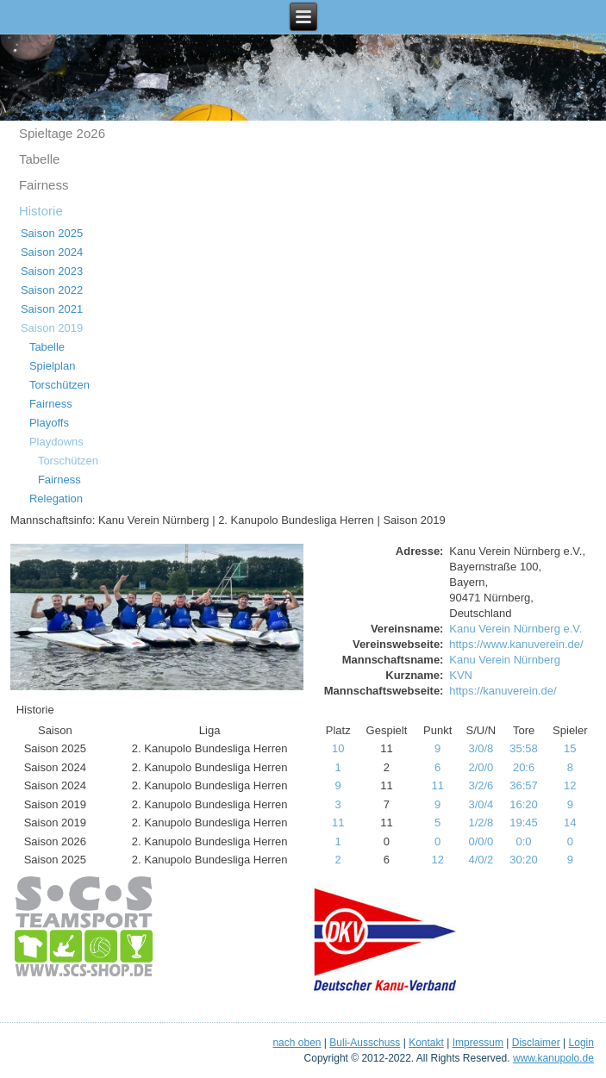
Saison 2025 (52, 233)
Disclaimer (536, 1043)
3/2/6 (480, 785)
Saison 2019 (52, 327)
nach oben (296, 1043)
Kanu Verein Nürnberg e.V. (515, 628)
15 (570, 748)
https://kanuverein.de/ (502, 690)
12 (570, 785)
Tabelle (39, 159)
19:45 (523, 822)
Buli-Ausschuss (364, 1043)
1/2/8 (480, 822)
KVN (460, 675)
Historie (41, 210)
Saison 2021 (52, 308)
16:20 (523, 804)
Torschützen (59, 384)
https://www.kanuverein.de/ (516, 644)
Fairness (44, 185)
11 (437, 785)
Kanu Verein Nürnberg (504, 659)
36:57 (523, 785)
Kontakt (426, 1043)
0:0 (524, 841)
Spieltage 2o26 (62, 133)
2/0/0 (480, 767)
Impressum (478, 1043)
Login (581, 1043)
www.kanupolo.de (553, 1058)
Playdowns (56, 441)
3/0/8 (480, 748)
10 (338, 748)
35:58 (523, 748)
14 (570, 822)
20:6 (523, 767)
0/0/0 (480, 841)
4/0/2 (480, 859)
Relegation (56, 498)
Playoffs (49, 422)
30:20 (523, 859)
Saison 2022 (52, 290)
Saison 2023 (52, 271)
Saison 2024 (52, 252)
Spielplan (52, 365)
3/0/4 (480, 804)
